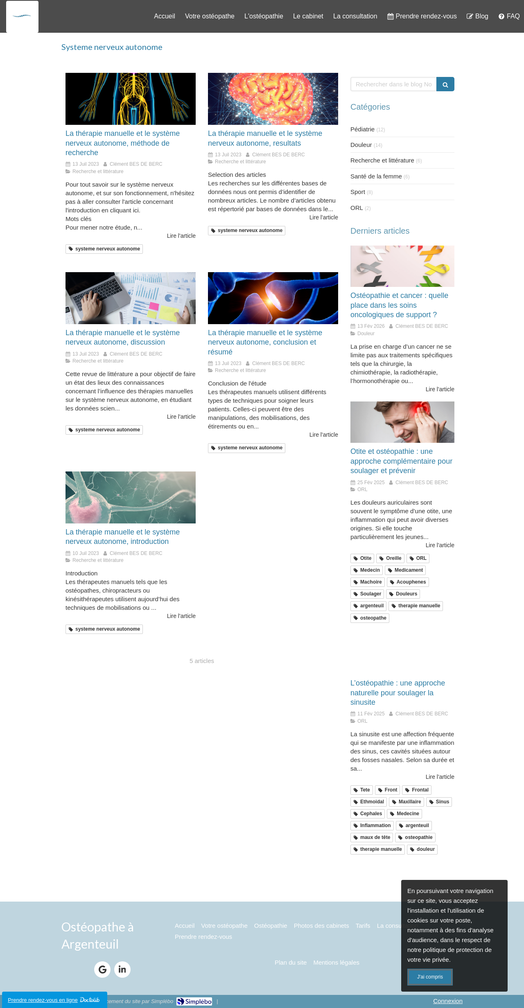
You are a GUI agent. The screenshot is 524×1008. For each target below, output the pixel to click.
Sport (357, 191)
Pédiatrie (362, 129)
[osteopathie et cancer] (402, 266)
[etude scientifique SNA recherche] (273, 99)
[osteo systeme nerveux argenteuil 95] (131, 99)
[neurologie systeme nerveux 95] (131, 497)
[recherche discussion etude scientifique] (131, 298)
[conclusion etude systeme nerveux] (273, 298)
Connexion (448, 1000)
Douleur (361, 144)
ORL (356, 207)
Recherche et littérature (382, 160)
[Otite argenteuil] (402, 422)
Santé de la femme (376, 176)
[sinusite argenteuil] (402, 654)
